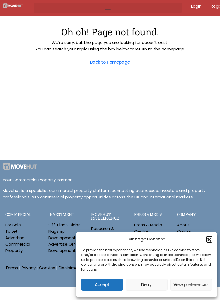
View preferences (191, 284)
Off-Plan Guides (64, 225)
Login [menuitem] (197, 6)
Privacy (29, 268)
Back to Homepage (110, 62)
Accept (102, 284)
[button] (209, 239)
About (183, 225)
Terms (11, 268)
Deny (146, 284)
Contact (185, 231)
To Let (11, 231)
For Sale (13, 225)
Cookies (47, 268)
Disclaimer (69, 268)
